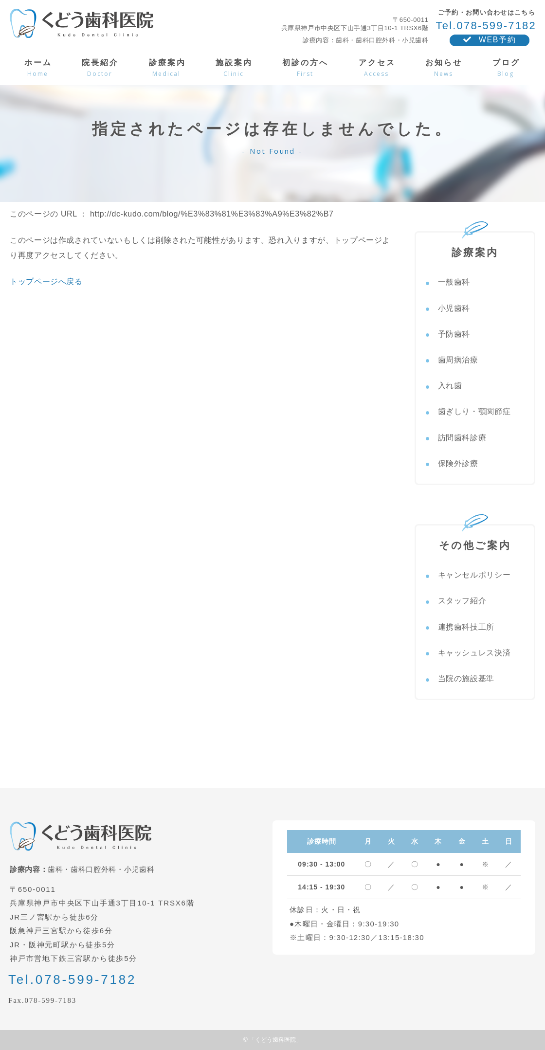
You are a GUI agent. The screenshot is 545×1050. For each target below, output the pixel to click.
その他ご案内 (475, 538)
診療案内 (475, 245)
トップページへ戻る (46, 281)
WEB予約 (489, 40)
